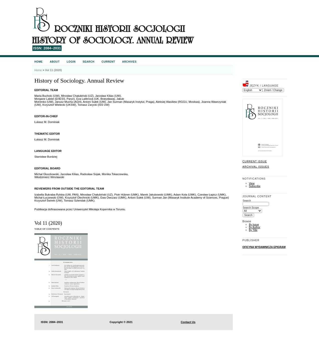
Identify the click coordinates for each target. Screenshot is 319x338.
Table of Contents (46, 228)
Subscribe (254, 186)
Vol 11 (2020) (53, 70)
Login (71, 61)
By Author (254, 227)
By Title (253, 230)
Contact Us (188, 322)
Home (38, 61)
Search (88, 61)
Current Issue (254, 161)
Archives (129, 61)
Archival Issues (255, 166)
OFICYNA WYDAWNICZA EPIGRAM (264, 247)
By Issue (254, 224)
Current (108, 61)
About (55, 61)
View (251, 183)
